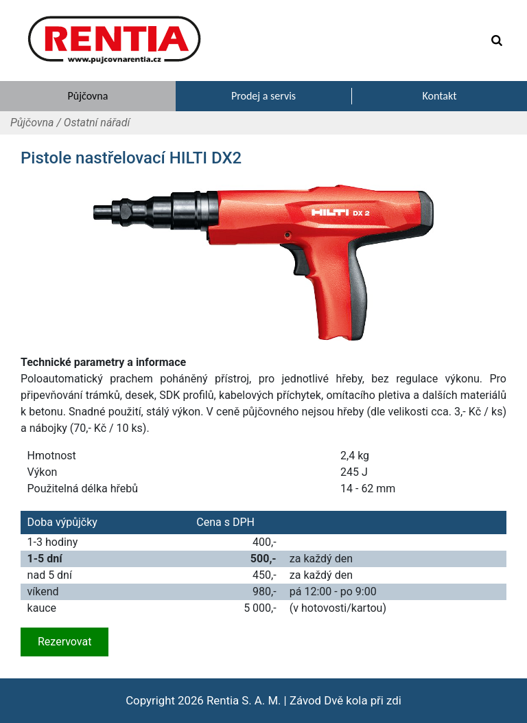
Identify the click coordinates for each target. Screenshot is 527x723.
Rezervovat (64, 641)
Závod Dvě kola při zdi (345, 700)
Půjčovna (32, 122)
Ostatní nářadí (97, 122)
